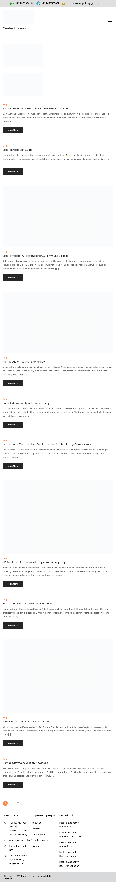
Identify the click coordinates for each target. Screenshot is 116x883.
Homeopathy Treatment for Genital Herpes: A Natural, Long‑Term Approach (48, 444)
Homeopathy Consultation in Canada (25, 763)
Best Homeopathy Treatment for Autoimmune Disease (35, 256)
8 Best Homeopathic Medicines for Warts (27, 721)
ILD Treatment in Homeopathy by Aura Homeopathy (34, 562)
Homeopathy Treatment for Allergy (24, 361)
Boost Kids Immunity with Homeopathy (26, 403)
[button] (109, 20)
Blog (5, 104)
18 (19, 803)
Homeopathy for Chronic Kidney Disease (27, 604)
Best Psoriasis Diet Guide (17, 150)
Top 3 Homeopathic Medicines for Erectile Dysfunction (35, 108)
